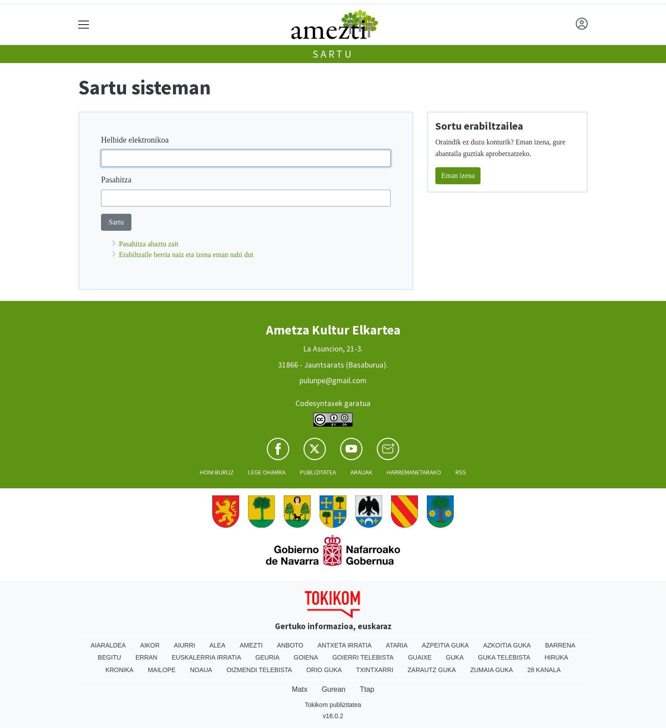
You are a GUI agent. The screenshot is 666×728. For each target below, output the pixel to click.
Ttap (367, 689)
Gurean (334, 689)
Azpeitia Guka (445, 645)
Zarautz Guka (432, 669)
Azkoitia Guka (507, 645)
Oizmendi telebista (259, 669)
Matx (300, 689)
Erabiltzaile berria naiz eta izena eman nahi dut (186, 254)
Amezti (251, 645)
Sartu (333, 54)
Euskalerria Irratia (206, 657)
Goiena (306, 657)
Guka (455, 657)
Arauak (361, 472)
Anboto (290, 645)
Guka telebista (504, 657)
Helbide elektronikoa (135, 139)
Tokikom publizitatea (333, 704)
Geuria (267, 657)
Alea (217, 645)
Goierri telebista (362, 657)
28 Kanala (544, 669)
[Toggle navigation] (83, 24)
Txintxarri (374, 669)
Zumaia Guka (491, 669)
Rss (460, 472)
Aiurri (184, 645)
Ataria (397, 645)
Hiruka (556, 657)
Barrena (560, 645)
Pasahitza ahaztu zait (148, 244)
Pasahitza (116, 179)
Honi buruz (217, 472)
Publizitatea (318, 472)
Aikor (150, 645)
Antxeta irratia (345, 645)
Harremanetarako (414, 472)
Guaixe (420, 657)
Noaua (201, 669)
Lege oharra (267, 472)
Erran (146, 657)
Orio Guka (323, 669)
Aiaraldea (108, 645)
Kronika (119, 669)
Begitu (109, 657)
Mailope (162, 669)
